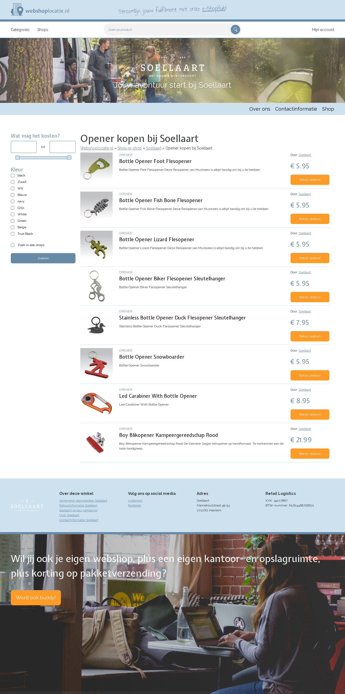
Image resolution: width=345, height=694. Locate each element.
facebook (134, 505)
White (22, 214)
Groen (22, 221)
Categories (20, 30)
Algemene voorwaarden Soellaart (83, 500)
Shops (42, 30)
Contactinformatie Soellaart (78, 520)
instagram (135, 500)
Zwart (22, 182)
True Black (25, 234)
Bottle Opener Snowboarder (151, 356)
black (21, 175)
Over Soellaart (69, 515)
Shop (328, 109)
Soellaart (153, 148)
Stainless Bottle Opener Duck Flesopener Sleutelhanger (182, 317)
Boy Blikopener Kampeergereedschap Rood (168, 435)
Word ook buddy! (36, 597)
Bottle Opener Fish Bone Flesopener (161, 200)
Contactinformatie (296, 109)
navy (21, 201)
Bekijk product (310, 180)
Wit (20, 188)
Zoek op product (120, 30)
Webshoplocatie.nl (96, 148)
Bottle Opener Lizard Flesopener (156, 239)
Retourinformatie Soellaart (78, 505)
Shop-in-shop (130, 148)
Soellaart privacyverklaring (78, 510)
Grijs (21, 208)
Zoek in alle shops (31, 245)
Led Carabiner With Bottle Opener (158, 396)
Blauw (22, 195)
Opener (125, 155)
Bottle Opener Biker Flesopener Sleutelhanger (172, 278)
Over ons (259, 109)
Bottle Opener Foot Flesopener (155, 161)
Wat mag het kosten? (35, 135)
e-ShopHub (214, 8)
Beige (22, 227)
